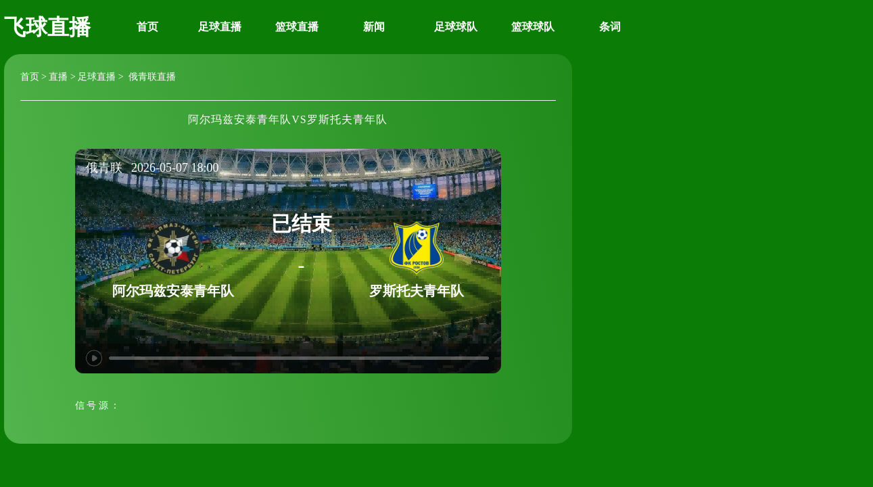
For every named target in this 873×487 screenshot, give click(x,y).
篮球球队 (533, 26)
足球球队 (455, 26)
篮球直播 (296, 26)
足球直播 (219, 26)
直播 (58, 77)
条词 (610, 26)
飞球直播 (47, 27)
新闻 (374, 26)
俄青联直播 (151, 77)
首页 (147, 26)
